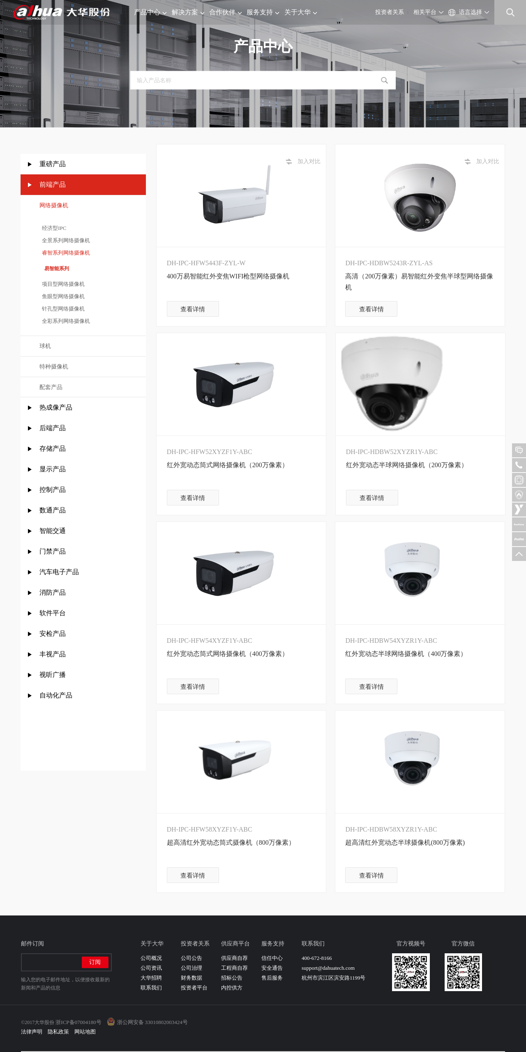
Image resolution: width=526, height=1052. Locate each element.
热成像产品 (55, 407)
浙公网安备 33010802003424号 (152, 1022)
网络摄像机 (53, 205)
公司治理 (191, 968)
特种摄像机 (53, 367)
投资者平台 (194, 988)
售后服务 (272, 978)
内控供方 (231, 988)
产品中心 (150, 12)
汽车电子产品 (59, 571)
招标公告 (231, 978)
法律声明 (31, 1032)
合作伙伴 (225, 12)
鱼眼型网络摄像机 (62, 296)
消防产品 (52, 592)
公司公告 (191, 958)
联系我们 (151, 988)
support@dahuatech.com (328, 968)
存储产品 (52, 448)
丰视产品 (52, 654)
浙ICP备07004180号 (78, 1022)
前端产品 (52, 184)
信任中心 (272, 958)
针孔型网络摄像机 (62, 309)
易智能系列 (54, 268)
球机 (45, 346)
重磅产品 (52, 163)
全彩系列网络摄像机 (64, 321)
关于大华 (300, 12)
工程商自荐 (234, 968)
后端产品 (52, 427)
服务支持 (263, 12)
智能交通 (52, 530)
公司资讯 (151, 968)
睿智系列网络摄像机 (64, 253)
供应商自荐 (234, 958)
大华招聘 (151, 978)
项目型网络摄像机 (62, 284)
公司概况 (151, 958)
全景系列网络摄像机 (64, 240)
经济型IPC (53, 228)
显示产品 (52, 469)
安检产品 (52, 633)
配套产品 (50, 387)
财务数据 (191, 978)
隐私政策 (58, 1032)
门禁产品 (52, 551)
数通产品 (52, 510)
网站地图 (85, 1032)
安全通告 (272, 968)
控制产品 (53, 489)
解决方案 (188, 12)
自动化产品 (55, 695)
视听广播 (52, 674)
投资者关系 (389, 12)
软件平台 (52, 612)
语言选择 (470, 12)
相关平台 (424, 12)
